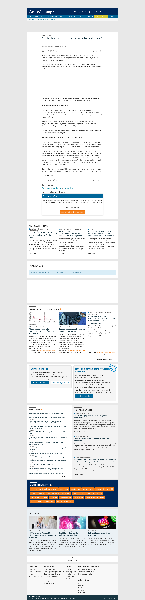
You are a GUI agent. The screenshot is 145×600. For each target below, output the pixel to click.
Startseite (32, 569)
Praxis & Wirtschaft (35, 577)
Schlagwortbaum (50, 569)
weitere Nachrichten (64, 477)
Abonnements (70, 577)
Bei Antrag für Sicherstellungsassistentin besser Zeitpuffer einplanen (70, 233)
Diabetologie (100, 489)
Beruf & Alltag (75, 489)
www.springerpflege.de (86, 572)
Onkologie (53, 498)
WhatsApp (81, 591)
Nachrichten (34, 17)
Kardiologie (66, 493)
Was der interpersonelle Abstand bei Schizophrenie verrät (47, 418)
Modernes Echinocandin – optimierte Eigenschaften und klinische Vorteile (41, 331)
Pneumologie (78, 498)
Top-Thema (64, 489)
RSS (67, 581)
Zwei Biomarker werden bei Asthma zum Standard (91, 440)
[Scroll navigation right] (116, 17)
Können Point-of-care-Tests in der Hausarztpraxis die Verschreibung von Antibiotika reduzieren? (46, 469)
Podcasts (62, 17)
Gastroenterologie (53, 493)
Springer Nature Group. (68, 599)
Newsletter (69, 579)
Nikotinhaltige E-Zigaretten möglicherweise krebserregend (47, 457)
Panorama (32, 579)
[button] (112, 11)
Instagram (81, 593)
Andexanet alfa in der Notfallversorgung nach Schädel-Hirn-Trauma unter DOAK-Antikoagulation (102, 319)
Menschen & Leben (95, 493)
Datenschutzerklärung (52, 574)
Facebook (81, 588)
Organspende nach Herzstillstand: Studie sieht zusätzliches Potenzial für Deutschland (48, 438)
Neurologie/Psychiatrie (39, 498)
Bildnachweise (49, 584)
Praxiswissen (52, 17)
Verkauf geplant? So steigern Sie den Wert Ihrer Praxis (46, 474)
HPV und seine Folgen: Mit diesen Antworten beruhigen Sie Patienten (47, 449)
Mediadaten (70, 569)
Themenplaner (71, 572)
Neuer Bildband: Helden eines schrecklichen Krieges (45, 453)
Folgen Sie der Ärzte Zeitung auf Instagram (101, 534)
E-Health (110, 489)
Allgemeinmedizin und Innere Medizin (44, 489)
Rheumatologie (49, 502)
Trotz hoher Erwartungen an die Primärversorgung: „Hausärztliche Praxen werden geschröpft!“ (45, 422)
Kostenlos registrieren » (60, 383)
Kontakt (47, 581)
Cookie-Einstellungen (51, 577)
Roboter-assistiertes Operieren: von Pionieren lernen (72, 330)
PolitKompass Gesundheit (95, 498)
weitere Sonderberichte (106, 360)
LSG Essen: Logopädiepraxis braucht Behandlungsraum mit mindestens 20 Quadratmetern (101, 233)
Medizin (43, 17)
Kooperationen (79, 17)
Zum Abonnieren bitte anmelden (72, 212)
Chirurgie (59, 188)
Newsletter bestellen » (84, 396)
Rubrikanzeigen (71, 574)
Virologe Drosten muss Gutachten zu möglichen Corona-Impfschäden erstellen (47, 443)
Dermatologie (88, 489)
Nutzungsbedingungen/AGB (54, 572)
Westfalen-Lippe (68, 188)
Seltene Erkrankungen (64, 502)
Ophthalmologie (65, 498)
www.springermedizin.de (87, 569)
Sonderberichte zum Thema (44, 309)
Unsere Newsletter (40, 485)
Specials (69, 17)
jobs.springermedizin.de (86, 574)
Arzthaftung (51, 188)
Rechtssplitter (36, 502)
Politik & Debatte (101, 17)
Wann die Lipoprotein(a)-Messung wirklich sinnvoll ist (46, 414)
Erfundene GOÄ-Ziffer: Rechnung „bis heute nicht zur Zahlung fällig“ (43, 235)
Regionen (90, 17)
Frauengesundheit (37, 493)
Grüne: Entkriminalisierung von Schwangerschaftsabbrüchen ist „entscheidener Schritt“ (49, 427)
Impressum (48, 579)
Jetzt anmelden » (40, 383)
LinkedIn (81, 586)
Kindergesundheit (79, 493)
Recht (44, 188)
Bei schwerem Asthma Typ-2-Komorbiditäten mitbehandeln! (48, 461)
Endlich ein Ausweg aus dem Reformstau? (41, 465)
